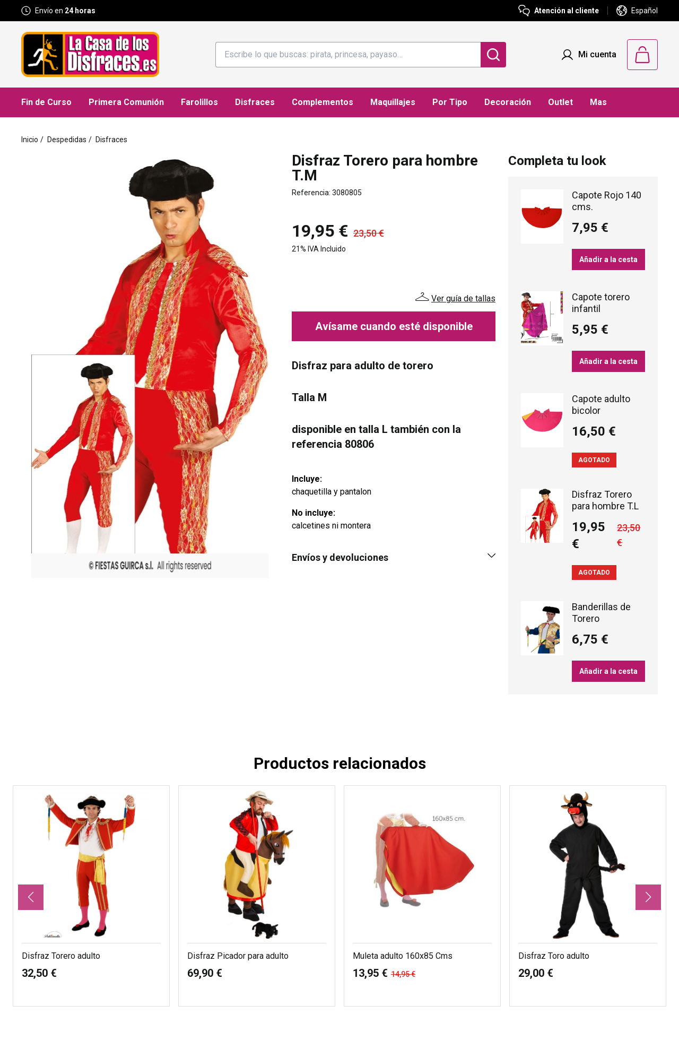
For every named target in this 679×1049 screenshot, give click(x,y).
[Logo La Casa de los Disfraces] (90, 54)
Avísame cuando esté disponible (394, 326)
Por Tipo (449, 102)
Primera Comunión (126, 102)
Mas (598, 102)
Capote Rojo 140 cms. (606, 200)
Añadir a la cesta (608, 259)
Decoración (507, 102)
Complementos (322, 102)
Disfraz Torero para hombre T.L (605, 500)
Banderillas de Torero (601, 612)
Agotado (594, 460)
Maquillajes (392, 102)
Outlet (560, 102)
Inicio (29, 139)
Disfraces (255, 102)
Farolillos (199, 102)
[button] (30, 897)
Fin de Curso (46, 102)
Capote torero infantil (601, 302)
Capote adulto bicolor (601, 404)
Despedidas (66, 139)
